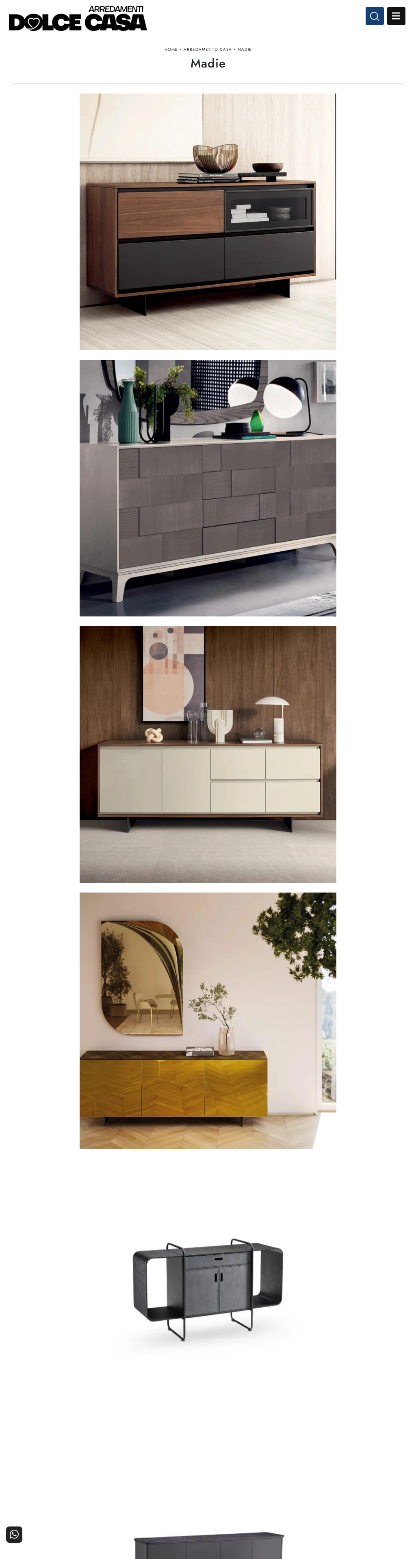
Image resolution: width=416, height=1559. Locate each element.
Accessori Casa (248, 1459)
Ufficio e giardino (245, 1470)
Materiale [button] (176, 119)
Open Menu (390, 19)
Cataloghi (386, 1459)
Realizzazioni (381, 1470)
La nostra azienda (310, 1448)
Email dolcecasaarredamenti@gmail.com (67, 1476)
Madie (245, 58)
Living (195, 1470)
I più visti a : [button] (287, 119)
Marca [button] (119, 119)
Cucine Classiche (180, 1459)
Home (171, 58)
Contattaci (385, 1448)
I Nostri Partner (313, 1459)
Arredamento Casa (208, 58)
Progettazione (315, 1470)
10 (256, 1235)
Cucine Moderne (181, 1448)
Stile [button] (229, 119)
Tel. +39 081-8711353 (44, 1468)
